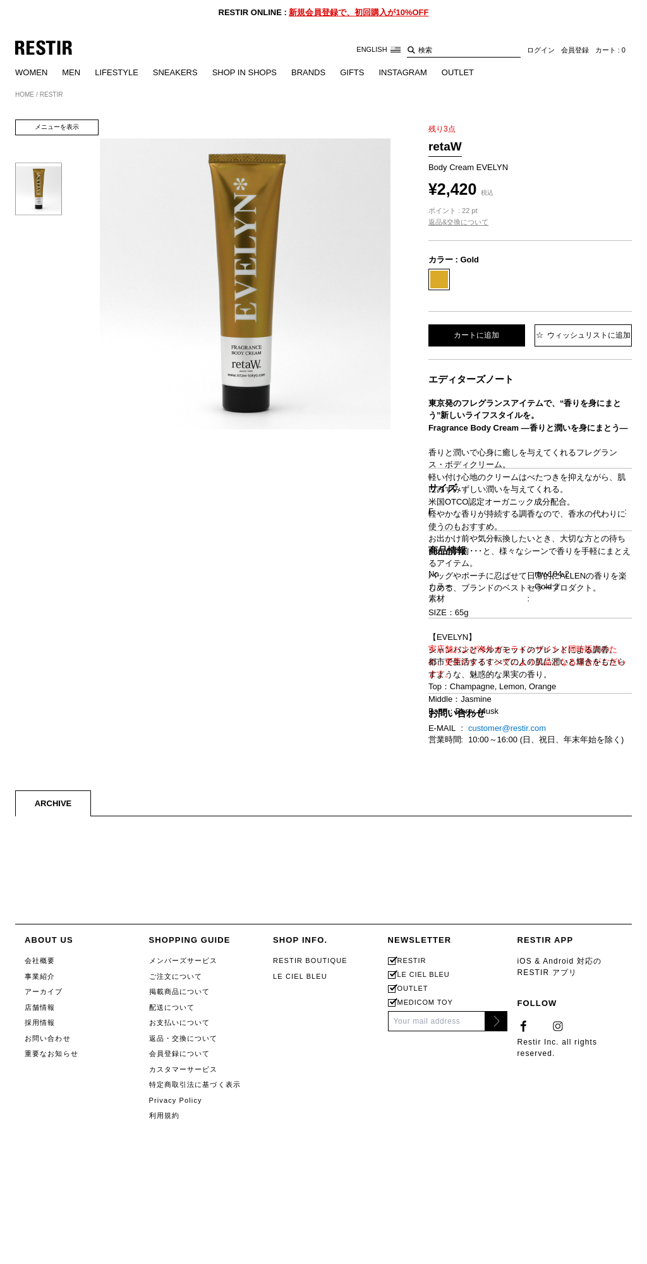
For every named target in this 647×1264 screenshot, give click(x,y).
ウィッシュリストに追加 (583, 335)
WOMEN (31, 72)
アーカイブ (44, 1254)
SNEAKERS (175, 72)
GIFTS (352, 72)
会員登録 (575, 50)
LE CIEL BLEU (300, 1239)
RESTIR (411, 1223)
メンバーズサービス (183, 1223)
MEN (71, 72)
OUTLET (458, 72)
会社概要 (40, 1223)
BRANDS (308, 72)
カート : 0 (610, 50)
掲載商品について (179, 1254)
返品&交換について (458, 222)
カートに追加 (476, 335)
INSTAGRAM (402, 72)
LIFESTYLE (116, 72)
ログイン (541, 50)
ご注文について (176, 1239)
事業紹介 (40, 1239)
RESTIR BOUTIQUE (310, 1223)
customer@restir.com (507, 990)
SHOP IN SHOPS (244, 72)
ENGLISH (378, 49)
